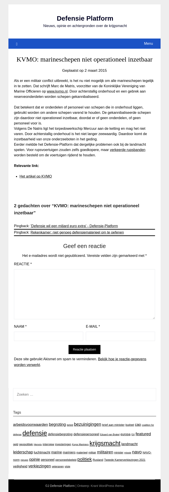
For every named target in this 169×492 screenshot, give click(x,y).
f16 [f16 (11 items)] (133, 434)
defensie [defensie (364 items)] (34, 433)
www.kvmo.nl (57, 91)
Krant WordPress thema (107, 486)
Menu (148, 43)
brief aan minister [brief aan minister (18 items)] (113, 424)
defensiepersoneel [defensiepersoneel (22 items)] (86, 434)
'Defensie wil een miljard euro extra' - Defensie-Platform (74, 226)
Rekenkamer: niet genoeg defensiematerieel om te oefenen (77, 232)
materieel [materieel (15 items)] (82, 452)
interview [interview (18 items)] (48, 444)
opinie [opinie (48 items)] (34, 459)
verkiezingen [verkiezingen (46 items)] (39, 466)
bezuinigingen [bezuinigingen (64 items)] (87, 424)
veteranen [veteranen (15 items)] (58, 466)
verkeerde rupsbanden (127, 150)
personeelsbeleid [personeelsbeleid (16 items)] (66, 459)
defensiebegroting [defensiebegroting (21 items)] (60, 434)
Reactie (23, 264)
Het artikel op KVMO (36, 176)
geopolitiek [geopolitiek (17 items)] (26, 444)
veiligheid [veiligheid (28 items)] (20, 466)
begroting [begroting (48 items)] (57, 424)
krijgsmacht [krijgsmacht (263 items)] (105, 443)
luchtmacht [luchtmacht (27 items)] (42, 452)
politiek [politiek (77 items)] (84, 459)
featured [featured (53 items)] (143, 434)
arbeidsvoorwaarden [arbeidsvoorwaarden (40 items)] (30, 424)
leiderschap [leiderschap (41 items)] (23, 452)
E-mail (93, 326)
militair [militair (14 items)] (92, 452)
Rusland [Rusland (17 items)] (98, 459)
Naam (20, 326)
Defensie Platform (85, 18)
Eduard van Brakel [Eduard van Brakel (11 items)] (110, 434)
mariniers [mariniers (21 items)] (69, 452)
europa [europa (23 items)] (125, 434)
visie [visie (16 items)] (67, 466)
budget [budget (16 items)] (130, 424)
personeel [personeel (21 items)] (47, 459)
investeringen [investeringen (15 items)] (63, 444)
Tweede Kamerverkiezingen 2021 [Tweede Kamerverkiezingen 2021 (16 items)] (124, 459)
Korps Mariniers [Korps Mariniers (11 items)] (80, 444)
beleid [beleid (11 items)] (70, 425)
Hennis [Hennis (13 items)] (38, 444)
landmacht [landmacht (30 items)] (129, 444)
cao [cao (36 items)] (138, 424)
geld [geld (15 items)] (15, 444)
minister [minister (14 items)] (118, 452)
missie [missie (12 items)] (127, 452)
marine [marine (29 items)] (56, 452)
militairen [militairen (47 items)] (105, 452)
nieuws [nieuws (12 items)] (24, 460)
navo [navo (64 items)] (137, 451)
